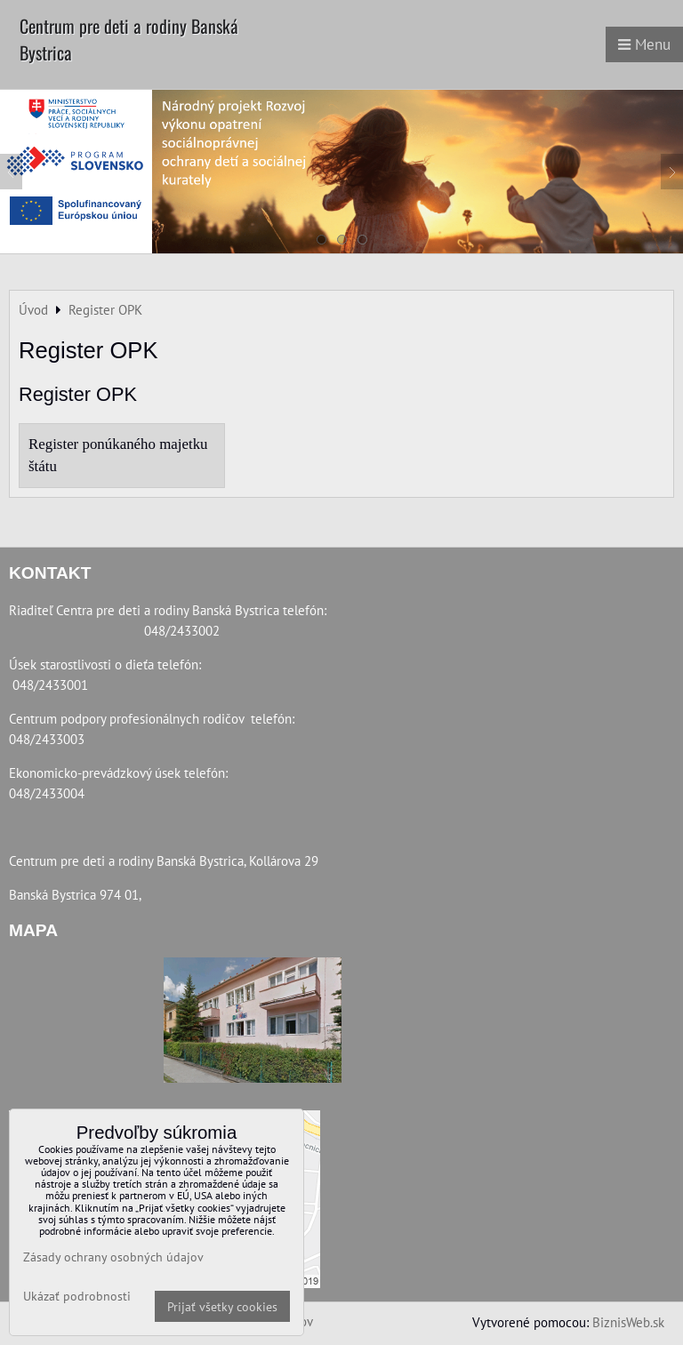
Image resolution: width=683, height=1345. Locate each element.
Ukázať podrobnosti (77, 1296)
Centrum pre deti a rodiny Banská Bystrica (129, 39)
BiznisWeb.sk (628, 1322)
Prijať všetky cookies (222, 1306)
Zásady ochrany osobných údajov (113, 1256)
